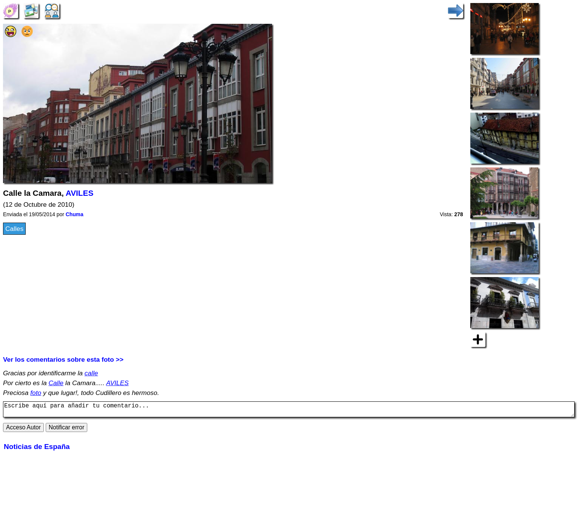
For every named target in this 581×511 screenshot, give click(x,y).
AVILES (80, 193)
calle (91, 373)
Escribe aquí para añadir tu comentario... (289, 410)
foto (35, 392)
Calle (55, 383)
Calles (14, 228)
